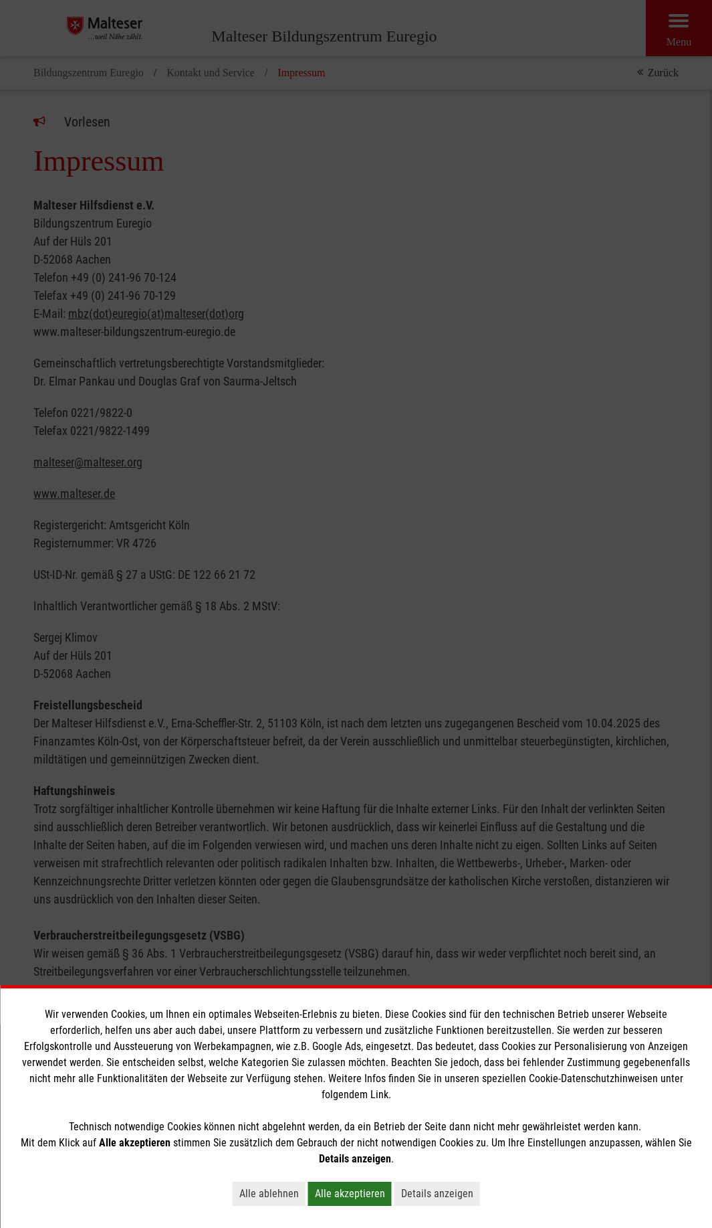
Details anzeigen (437, 1193)
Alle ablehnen (269, 1193)
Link (379, 1094)
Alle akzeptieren (350, 1193)
